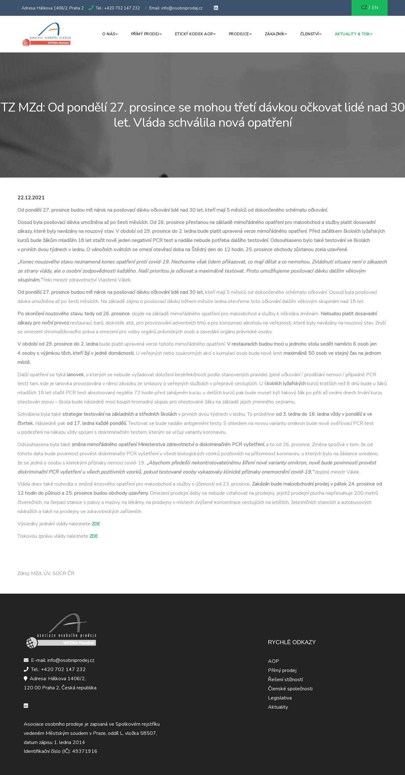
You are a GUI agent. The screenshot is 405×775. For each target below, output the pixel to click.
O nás (108, 34)
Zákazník (274, 34)
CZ (364, 7)
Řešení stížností (285, 679)
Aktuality (278, 707)
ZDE (96, 524)
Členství (309, 34)
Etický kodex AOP (194, 34)
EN (375, 7)
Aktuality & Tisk (352, 34)
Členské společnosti (290, 688)
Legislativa (280, 697)
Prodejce (239, 34)
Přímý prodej (145, 34)
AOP (273, 661)
